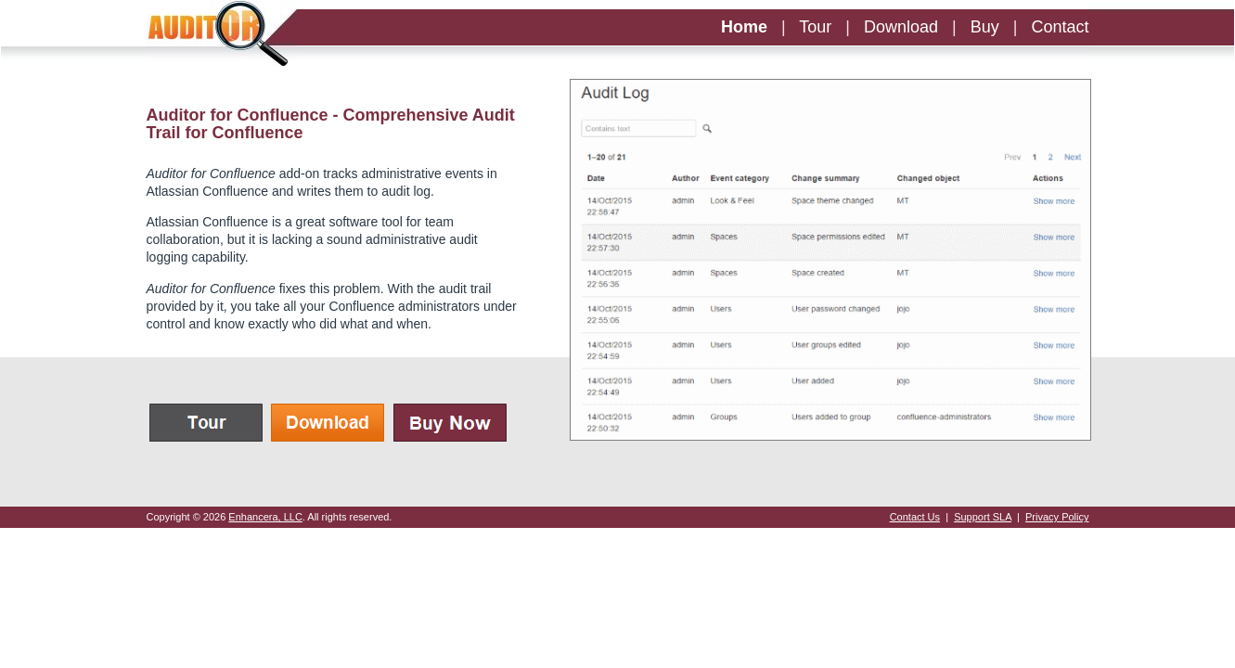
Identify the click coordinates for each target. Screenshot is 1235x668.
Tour (815, 27)
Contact (1059, 27)
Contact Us (915, 516)
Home (744, 27)
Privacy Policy (1056, 516)
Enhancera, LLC (265, 516)
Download (901, 27)
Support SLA (982, 516)
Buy (985, 27)
